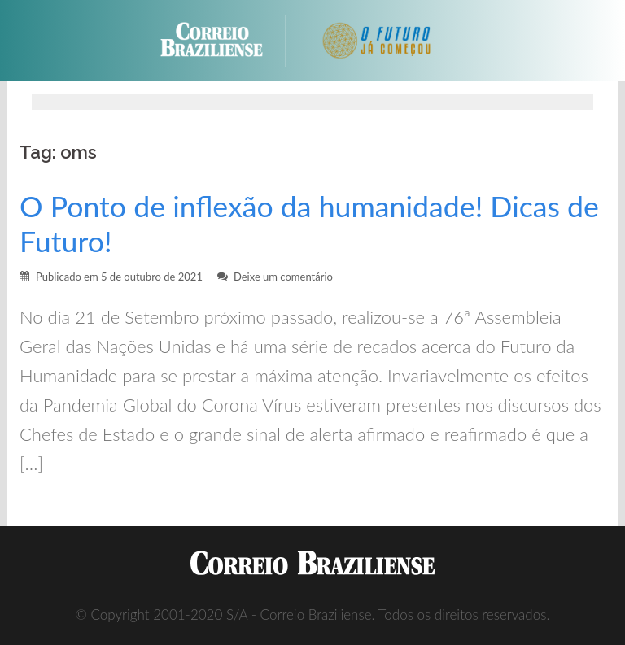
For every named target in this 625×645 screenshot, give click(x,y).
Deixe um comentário (283, 276)
